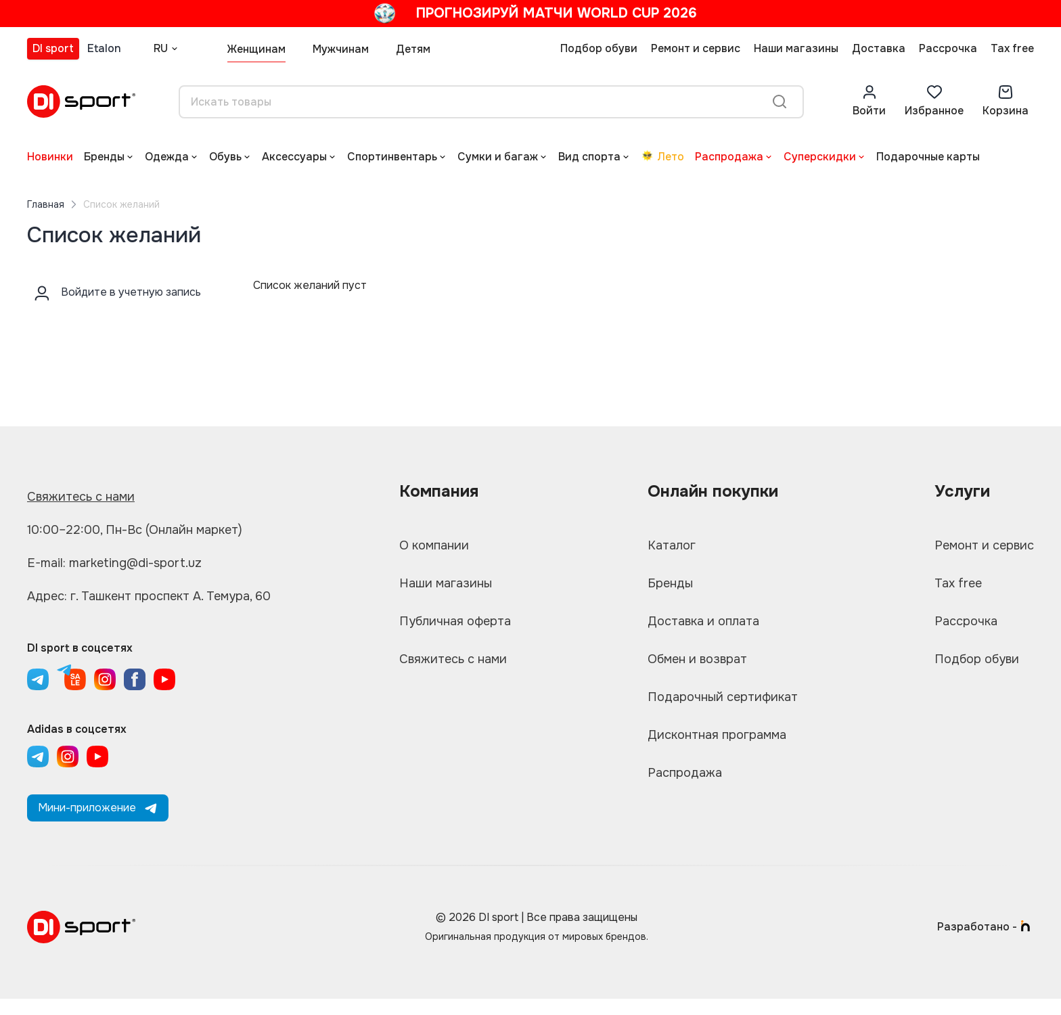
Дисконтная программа (717, 734)
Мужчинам (341, 49)
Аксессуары (294, 157)
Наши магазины (796, 48)
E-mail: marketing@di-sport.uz (114, 563)
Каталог (672, 545)
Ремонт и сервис (695, 48)
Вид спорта (589, 157)
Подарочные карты (928, 157)
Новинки (50, 157)
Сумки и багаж (497, 157)
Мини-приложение (98, 807)
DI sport (53, 48)
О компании (434, 545)
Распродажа (729, 157)
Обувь (225, 157)
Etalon (104, 48)
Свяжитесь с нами (81, 496)
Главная (45, 204)
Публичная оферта (455, 621)
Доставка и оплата (703, 621)
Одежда (167, 157)
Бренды (104, 157)
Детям (413, 49)
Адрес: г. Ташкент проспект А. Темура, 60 (149, 596)
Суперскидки (820, 157)
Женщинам (256, 49)
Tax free (1012, 48)
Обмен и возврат (697, 659)
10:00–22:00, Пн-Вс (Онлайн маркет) (134, 529)
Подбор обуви (598, 48)
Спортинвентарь (392, 157)
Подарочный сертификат (723, 697)
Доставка (878, 48)
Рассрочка (948, 48)
